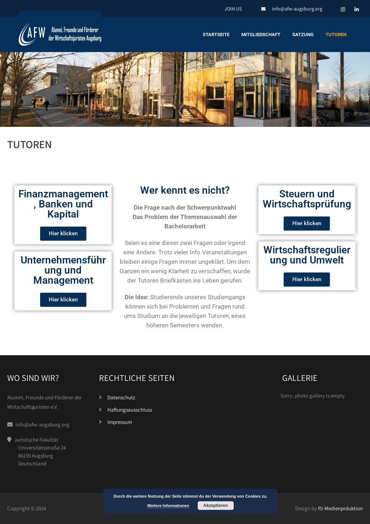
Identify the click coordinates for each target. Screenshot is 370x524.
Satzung (303, 34)
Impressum (119, 421)
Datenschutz (121, 397)
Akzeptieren (215, 505)
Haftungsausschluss (129, 409)
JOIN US (233, 8)
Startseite (216, 34)
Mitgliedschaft (260, 34)
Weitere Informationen (168, 505)
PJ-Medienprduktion (340, 508)
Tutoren (336, 34)
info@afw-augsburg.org (297, 8)
